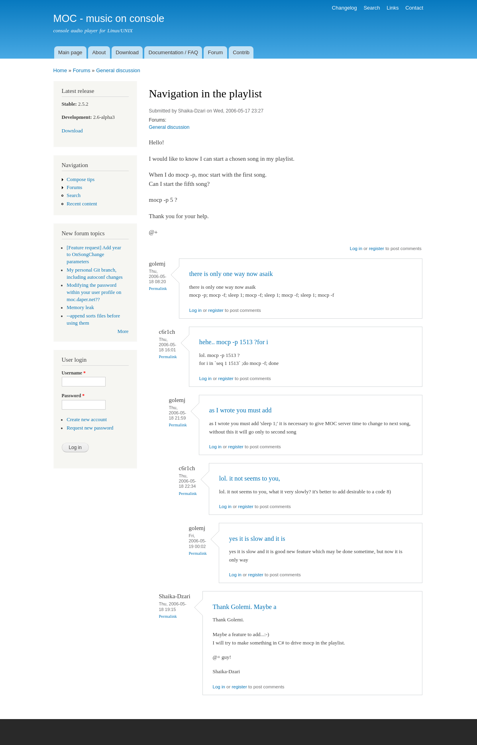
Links (392, 8)
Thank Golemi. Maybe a (245, 607)
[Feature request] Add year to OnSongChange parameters (94, 255)
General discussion (118, 70)
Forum (215, 52)
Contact (414, 8)
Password (73, 395)
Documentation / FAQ (173, 52)
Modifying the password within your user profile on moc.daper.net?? (94, 292)
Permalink (158, 288)
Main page (70, 52)
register (376, 248)
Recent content (82, 204)
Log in (356, 248)
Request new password (90, 428)
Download (127, 52)
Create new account (87, 419)
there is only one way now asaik (231, 274)
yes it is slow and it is (257, 538)
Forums (81, 70)
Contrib (241, 52)
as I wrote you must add (240, 410)
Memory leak (80, 307)
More (123, 331)
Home (60, 70)
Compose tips (80, 179)
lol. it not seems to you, (249, 478)
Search (371, 8)
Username (74, 373)
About (99, 52)
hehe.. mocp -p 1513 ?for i (233, 342)
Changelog (344, 8)
